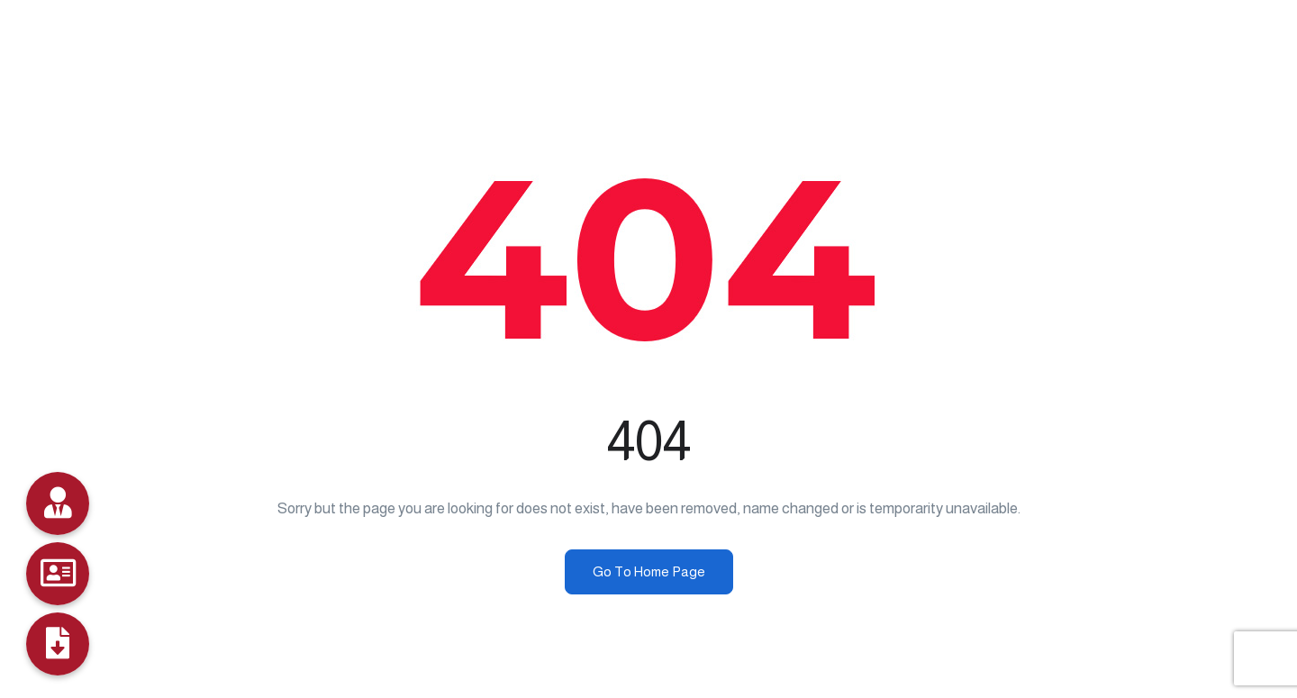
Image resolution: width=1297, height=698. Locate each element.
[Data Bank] (57, 503)
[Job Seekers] (57, 573)
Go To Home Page (649, 571)
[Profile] (57, 643)
